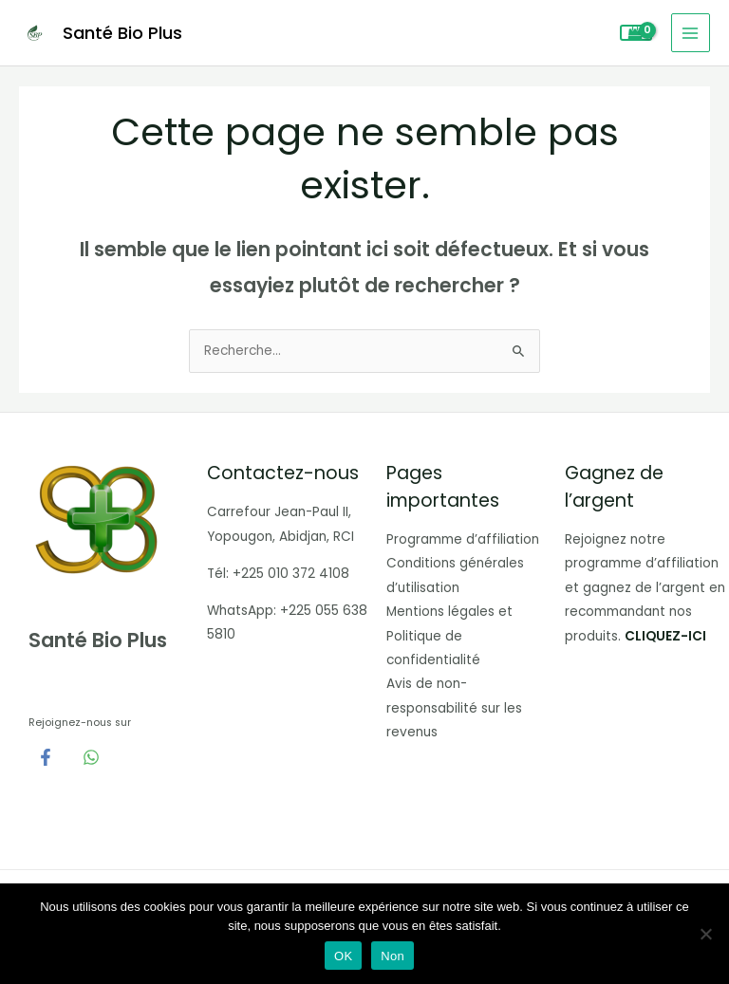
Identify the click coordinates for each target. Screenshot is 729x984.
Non (392, 956)
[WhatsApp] (91, 757)
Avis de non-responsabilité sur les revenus (454, 708)
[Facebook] (45, 757)
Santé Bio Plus (122, 33)
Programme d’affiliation (462, 539)
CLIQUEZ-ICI (665, 636)
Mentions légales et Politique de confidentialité (449, 636)
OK (343, 956)
